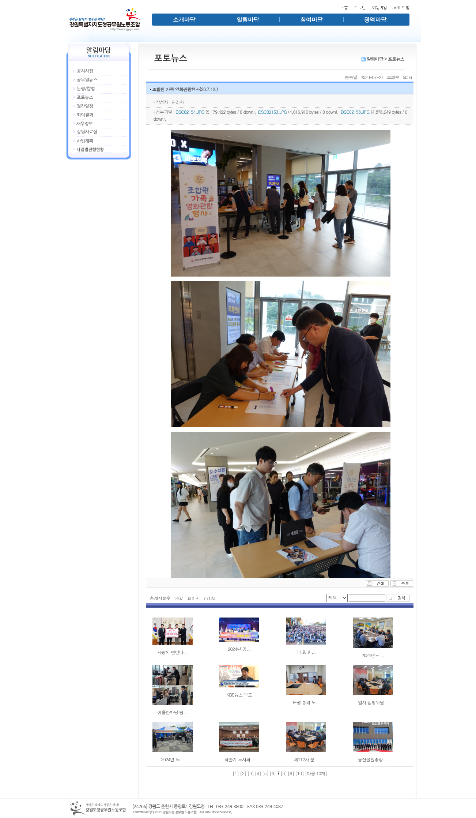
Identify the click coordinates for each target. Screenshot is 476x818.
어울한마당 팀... (172, 712)
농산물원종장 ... (373, 759)
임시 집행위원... (373, 702)
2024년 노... (172, 759)
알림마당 (248, 19)
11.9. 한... (306, 652)
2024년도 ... (373, 655)
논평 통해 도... (306, 702)
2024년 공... (239, 649)
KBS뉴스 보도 (239, 694)
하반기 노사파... (239, 759)
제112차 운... (306, 759)
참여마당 (311, 19)
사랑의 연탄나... (172, 652)
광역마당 (375, 19)
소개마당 (184, 19)
